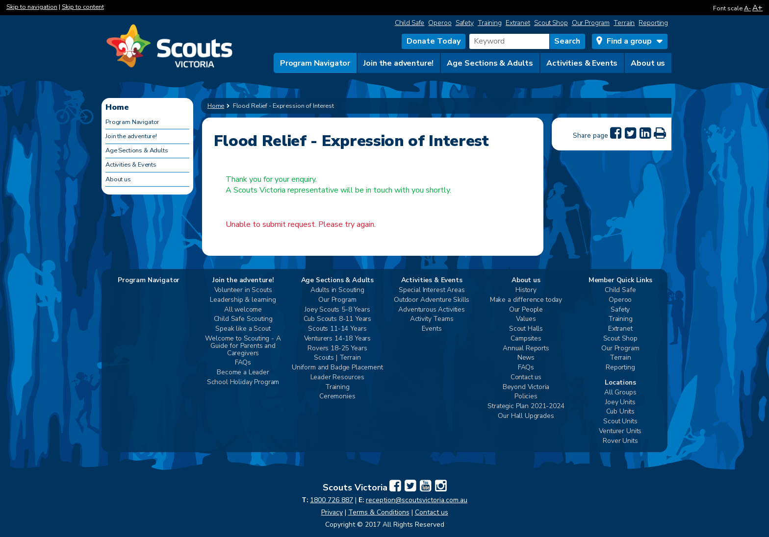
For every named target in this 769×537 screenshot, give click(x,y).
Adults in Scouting (337, 290)
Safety (465, 22)
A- (747, 8)
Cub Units (620, 411)
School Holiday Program (243, 382)
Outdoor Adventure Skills (431, 300)
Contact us (526, 377)
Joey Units (620, 402)
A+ (757, 7)
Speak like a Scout (242, 329)
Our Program (591, 22)
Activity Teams (432, 319)
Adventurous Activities (431, 310)
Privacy (332, 512)
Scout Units (620, 421)
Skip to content (83, 6)
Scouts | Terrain (337, 358)
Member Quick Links (620, 280)
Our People (526, 310)
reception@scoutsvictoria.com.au (416, 500)
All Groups (620, 392)
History (526, 290)
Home (216, 105)
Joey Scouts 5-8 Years (337, 310)
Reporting (653, 22)
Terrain (624, 22)
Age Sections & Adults (490, 63)
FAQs (243, 362)
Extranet (518, 22)
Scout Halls (526, 329)
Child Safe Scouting (243, 319)
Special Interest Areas (431, 290)
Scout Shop (551, 22)
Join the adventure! (398, 63)
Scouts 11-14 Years (337, 329)
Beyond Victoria (526, 387)
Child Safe (410, 22)
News (526, 358)
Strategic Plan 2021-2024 (525, 406)
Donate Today (434, 41)
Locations (620, 383)
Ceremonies (337, 396)
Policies (526, 396)
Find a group (629, 41)
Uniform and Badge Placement (337, 367)
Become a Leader (243, 372)
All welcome (243, 310)
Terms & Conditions (379, 512)
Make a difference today (526, 300)
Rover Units (620, 441)
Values (526, 319)
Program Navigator (315, 63)
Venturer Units (620, 431)
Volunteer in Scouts (243, 290)
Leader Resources (337, 377)
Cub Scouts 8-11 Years (338, 319)
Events (432, 329)
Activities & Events (581, 63)
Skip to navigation (31, 6)
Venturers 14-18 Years (337, 338)
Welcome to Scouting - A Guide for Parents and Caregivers (243, 346)
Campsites (526, 338)
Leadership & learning (243, 300)
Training (490, 22)
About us (648, 63)
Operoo (439, 22)
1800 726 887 (331, 500)
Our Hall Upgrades (526, 416)
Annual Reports (526, 348)
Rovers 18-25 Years (337, 348)
